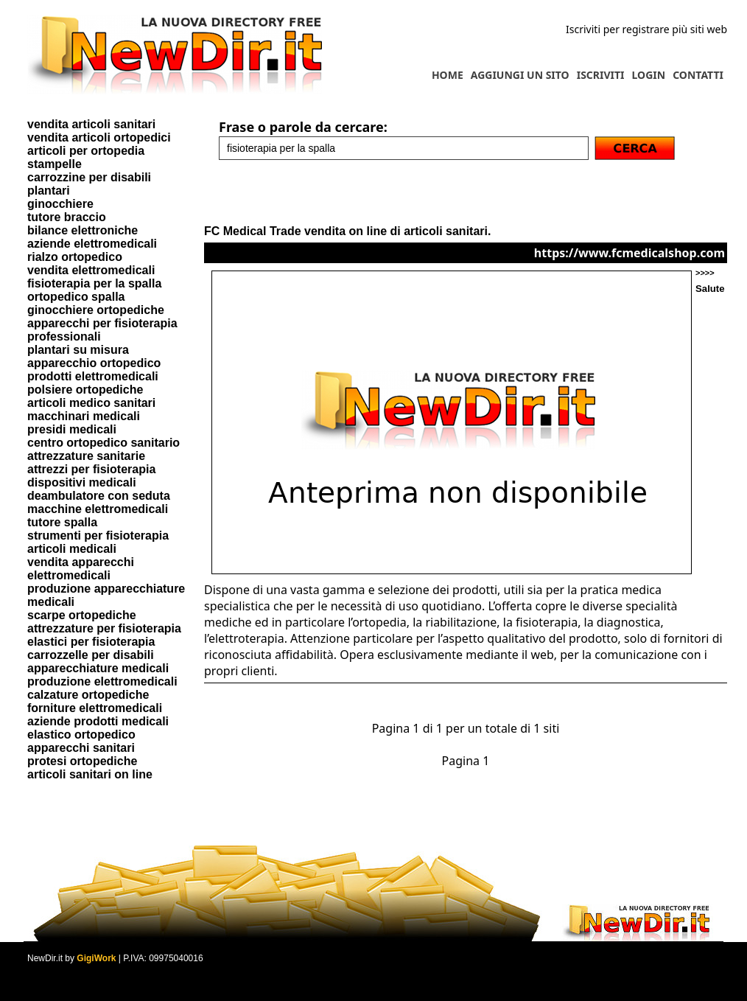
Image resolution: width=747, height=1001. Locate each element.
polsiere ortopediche (85, 389)
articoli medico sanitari (91, 403)
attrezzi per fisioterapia (91, 469)
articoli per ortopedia (85, 150)
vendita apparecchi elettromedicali (80, 569)
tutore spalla (62, 522)
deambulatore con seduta (98, 495)
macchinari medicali (83, 416)
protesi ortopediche (82, 761)
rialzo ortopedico (74, 257)
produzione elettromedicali (102, 681)
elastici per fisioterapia (91, 641)
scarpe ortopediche (81, 615)
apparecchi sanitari (81, 748)
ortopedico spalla (75, 296)
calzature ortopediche (88, 694)
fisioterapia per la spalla (94, 283)
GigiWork (96, 958)
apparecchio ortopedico (94, 363)
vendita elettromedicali (91, 270)
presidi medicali (71, 429)
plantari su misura (78, 349)
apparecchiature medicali (98, 668)
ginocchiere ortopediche (95, 310)
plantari (48, 190)
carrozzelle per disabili (90, 655)
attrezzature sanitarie (86, 456)
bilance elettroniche (82, 230)
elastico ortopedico (81, 734)
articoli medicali (71, 549)
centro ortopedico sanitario (103, 442)
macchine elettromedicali (97, 509)
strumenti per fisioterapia (98, 535)
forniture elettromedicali (94, 708)
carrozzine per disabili (89, 177)
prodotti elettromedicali (92, 376)
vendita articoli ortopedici (99, 137)
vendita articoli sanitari (91, 124)
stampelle (54, 164)
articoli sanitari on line (89, 774)
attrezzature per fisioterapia (104, 628)
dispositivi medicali (81, 482)
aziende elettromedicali (92, 243)
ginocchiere (60, 204)
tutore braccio (66, 217)
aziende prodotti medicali (98, 721)
